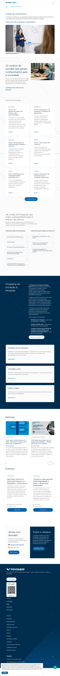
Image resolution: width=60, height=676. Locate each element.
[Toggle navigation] (53, 2)
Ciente (4, 672)
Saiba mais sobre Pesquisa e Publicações (20, 22)
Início (6, 6)
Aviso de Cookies (22, 669)
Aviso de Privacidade (37, 669)
